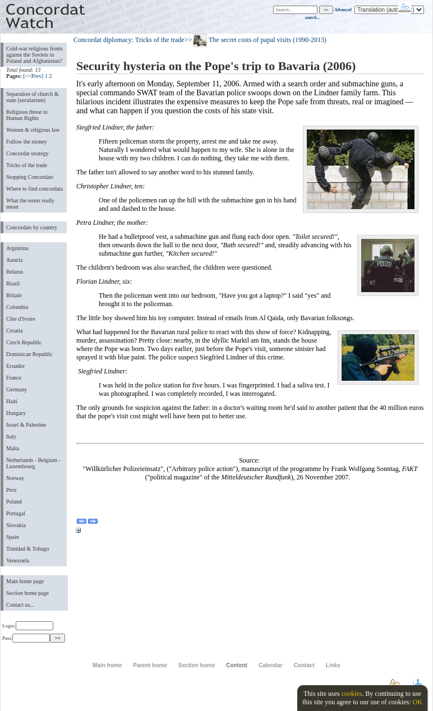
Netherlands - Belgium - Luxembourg (33, 463)
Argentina (17, 248)
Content (236, 665)
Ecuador (15, 366)
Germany (16, 389)
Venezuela (17, 560)
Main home (107, 665)
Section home (196, 665)
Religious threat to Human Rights (27, 115)
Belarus (15, 272)
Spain (12, 537)
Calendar (271, 665)
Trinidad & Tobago (27, 549)
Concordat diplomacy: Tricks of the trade (129, 40)
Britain (14, 295)
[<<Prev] (33, 76)
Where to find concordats (34, 189)
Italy (11, 436)
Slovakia (16, 525)
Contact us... (20, 605)
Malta (12, 448)
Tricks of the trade (26, 165)
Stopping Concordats (29, 177)
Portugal (15, 513)
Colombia (17, 307)
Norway (15, 478)
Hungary (16, 413)
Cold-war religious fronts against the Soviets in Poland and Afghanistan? (34, 54)
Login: (27, 626)
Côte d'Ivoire (20, 319)
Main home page (25, 581)
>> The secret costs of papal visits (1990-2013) (255, 40)
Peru (11, 490)
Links (333, 665)
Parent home (150, 665)
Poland (14, 501)
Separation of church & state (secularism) (32, 97)
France (13, 378)
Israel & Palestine (26, 425)
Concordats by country (31, 227)
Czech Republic (24, 342)
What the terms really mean (30, 203)
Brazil (13, 283)
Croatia (14, 330)
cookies (352, 694)
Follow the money (26, 141)
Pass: (26, 638)
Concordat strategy (27, 153)
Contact (304, 665)
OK (417, 702)
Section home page (27, 593)
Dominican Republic (29, 354)
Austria (14, 260)
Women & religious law (32, 130)
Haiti (11, 401)
